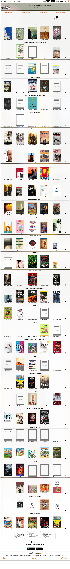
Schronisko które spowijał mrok (32, 537)
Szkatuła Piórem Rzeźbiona (61, 12)
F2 (64, 1)
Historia (10, 1)
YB (51, 1)
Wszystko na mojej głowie (45, 536)
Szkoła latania (30, 534)
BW (49, 1)
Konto (18, 1)
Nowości (5, 1)
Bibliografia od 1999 (43, 12)
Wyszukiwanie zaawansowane (17, 18)
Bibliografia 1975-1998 (26, 12)
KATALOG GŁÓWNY (8, 12)
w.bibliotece (29, 555)
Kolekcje (23, 18)
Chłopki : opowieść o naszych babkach (33, 535)
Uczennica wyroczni (44, 537)
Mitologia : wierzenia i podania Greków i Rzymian (21, 534)
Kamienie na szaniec (17, 536)
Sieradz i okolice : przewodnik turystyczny (20, 535)
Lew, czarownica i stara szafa (32, 536)
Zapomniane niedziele (45, 535)
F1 (62, 1)
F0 (60, 1)
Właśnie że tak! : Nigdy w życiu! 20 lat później (47, 534)
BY (53, 1)
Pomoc (14, 1)
